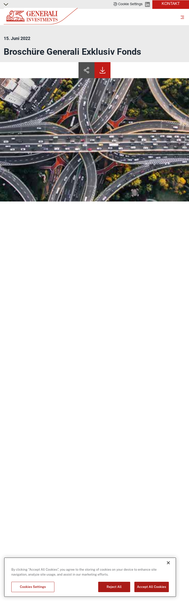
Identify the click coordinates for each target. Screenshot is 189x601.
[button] (128, 4)
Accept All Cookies (151, 587)
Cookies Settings (33, 587)
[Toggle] (182, 17)
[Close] (168, 562)
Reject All (114, 587)
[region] (90, 577)
